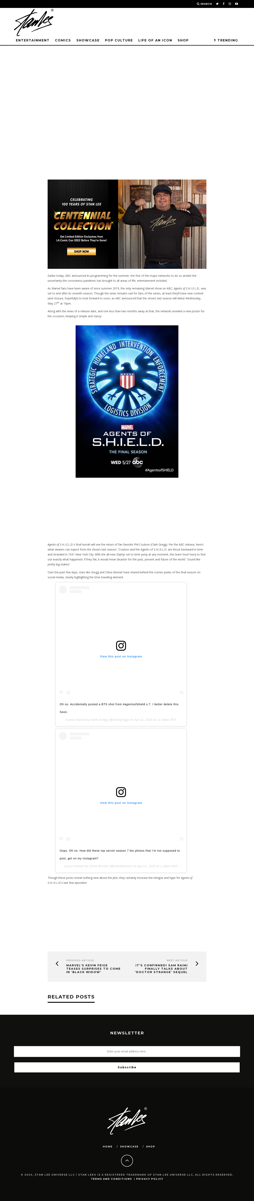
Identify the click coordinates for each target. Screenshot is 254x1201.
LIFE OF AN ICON (155, 40)
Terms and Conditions (111, 1178)
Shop (183, 40)
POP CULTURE (119, 40)
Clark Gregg (99, 719)
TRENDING (226, 40)
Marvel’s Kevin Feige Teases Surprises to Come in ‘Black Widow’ (93, 969)
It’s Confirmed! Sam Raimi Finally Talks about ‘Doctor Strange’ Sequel (161, 969)
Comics (63, 40)
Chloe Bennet (98, 866)
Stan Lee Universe (73, 73)
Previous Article (80, 960)
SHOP (150, 1146)
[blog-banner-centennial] (127, 268)
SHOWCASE (88, 40)
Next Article (177, 960)
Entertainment (33, 40)
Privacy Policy (149, 1178)
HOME (108, 1146)
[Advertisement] (127, 142)
